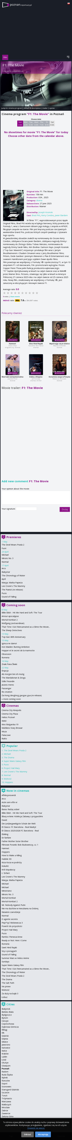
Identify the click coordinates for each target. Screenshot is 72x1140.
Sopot (4, 1083)
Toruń (4, 1095)
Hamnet (12, 343)
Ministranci (7, 890)
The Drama (9, 757)
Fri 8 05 (47, 123)
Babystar (6, 572)
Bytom (5, 1018)
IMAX (4, 721)
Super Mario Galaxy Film (15, 761)
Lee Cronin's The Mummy (13, 586)
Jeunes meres (8, 684)
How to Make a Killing (12, 855)
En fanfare (6, 837)
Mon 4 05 (26, 123)
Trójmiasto (7, 1098)
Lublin (4, 1056)
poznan (21, 4)
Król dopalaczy (8, 869)
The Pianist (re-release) (12, 589)
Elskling (5, 834)
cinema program (15, 108)
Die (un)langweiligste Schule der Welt (19, 823)
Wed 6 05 (36, 123)
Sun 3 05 (20, 123)
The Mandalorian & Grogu (14, 677)
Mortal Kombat (9, 898)
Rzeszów (6, 1080)
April (4, 579)
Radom (5, 1071)
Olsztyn (5, 1062)
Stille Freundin (8, 681)
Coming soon (15, 605)
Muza (4, 731)
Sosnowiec (6, 1086)
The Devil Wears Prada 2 (13, 544)
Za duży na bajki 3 (10, 993)
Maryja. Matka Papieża (12, 582)
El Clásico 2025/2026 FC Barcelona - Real (20, 830)
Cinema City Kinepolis (11, 710)
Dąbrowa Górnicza (10, 1027)
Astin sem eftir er (9, 802)
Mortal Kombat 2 (10, 619)
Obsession (6, 654)
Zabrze (5, 1110)
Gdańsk (5, 1036)
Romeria (5, 657)
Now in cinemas (17, 791)
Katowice (6, 1047)
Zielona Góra (7, 1116)
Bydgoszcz (7, 1014)
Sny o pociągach (9, 951)
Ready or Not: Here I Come (14, 940)
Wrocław (6, 1107)
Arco (4, 568)
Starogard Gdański (10, 1089)
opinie (52, 108)
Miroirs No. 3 (7, 558)
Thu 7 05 (42, 123)
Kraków (5, 1053)
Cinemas (12, 706)
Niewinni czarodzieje (11, 912)
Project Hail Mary (12, 768)
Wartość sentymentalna (12, 377)
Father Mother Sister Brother (15, 841)
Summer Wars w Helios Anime (15, 958)
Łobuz (4, 997)
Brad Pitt (36, 215)
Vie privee (6, 986)
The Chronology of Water (13, 575)
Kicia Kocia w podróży (12, 862)
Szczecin (5, 1092)
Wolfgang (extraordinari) (13, 623)
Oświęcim (6, 1065)
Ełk (3, 1032)
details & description (32, 108)
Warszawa (6, 1101)
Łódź (4, 1059)
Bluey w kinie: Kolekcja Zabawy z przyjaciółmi (22, 816)
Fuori (4, 548)
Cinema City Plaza (10, 713)
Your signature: (9, 508)
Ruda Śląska (7, 1074)
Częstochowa (8, 1023)
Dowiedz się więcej (36, 1128)
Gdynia (5, 1038)
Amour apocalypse (10, 616)
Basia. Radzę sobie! (10, 809)
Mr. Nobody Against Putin (13, 905)
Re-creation (7, 691)
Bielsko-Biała (7, 1012)
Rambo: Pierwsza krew (12, 937)
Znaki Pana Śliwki (9, 664)
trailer (45, 108)
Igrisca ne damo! (9, 643)
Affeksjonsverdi (9, 795)
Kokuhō (5, 866)
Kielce (4, 1050)
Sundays (5, 961)
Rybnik (5, 1077)
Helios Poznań (8, 717)
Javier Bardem (61, 215)
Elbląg (4, 1029)
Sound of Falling (9, 596)
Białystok (6, 1009)
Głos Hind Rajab (36, 343)
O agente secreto (10, 919)
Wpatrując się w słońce (59, 343)
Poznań (5, 1068)
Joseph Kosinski (17, 71)
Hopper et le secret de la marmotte (18, 650)
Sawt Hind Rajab (9, 947)
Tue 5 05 (31, 123)
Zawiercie (6, 1113)
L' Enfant (6, 873)
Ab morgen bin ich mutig (13, 674)
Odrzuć (27, 1134)
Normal (5, 562)
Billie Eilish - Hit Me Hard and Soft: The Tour (22, 612)
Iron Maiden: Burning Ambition (16, 647)
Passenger (6, 688)
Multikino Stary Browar (12, 728)
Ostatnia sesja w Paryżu (59, 377)
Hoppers (9, 782)
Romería (5, 944)
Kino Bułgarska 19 (10, 724)
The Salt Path (8, 983)
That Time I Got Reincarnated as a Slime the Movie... (26, 627)
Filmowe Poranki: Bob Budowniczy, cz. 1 (20, 844)
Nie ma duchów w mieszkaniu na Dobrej (20, 908)
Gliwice (5, 1041)
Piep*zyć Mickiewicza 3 (12, 922)
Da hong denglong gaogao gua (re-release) (22, 695)
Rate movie (15, 296)
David (4, 820)
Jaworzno (6, 1044)
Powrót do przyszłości (12, 926)
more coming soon (12, 699)
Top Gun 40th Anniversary (13, 637)
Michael (5, 554)
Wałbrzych (6, 1104)
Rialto (4, 738)
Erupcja (5, 670)
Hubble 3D (7, 859)
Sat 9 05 (52, 123)
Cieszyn (5, 1021)
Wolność (8, 778)
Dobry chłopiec (36, 377)
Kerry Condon (47, 215)
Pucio (4, 593)
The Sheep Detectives (12, 630)
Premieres (13, 537)
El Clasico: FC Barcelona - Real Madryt (19, 827)
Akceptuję (43, 1134)
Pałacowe (6, 735)
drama (39, 200)
